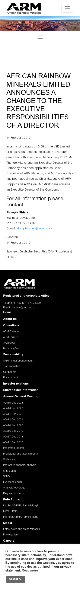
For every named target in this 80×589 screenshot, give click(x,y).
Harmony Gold (11, 348)
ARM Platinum (11, 331)
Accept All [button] (15, 579)
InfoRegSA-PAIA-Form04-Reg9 (20, 517)
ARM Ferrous (10, 337)
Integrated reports (13, 448)
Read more (30, 570)
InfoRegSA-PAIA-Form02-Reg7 (20, 505)
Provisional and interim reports (21, 454)
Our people (9, 372)
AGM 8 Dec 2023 (13, 408)
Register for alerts (13, 493)
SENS (6, 476)
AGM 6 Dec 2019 (13, 431)
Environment (10, 377)
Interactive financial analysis (19, 465)
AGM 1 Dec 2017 (13, 442)
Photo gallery (11, 535)
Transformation (11, 366)
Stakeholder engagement (17, 361)
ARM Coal (9, 343)
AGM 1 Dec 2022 (13, 414)
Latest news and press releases (21, 529)
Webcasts (9, 459)
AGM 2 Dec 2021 (13, 419)
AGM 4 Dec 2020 (13, 425)
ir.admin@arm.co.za (23, 307)
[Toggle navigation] (67, 8)
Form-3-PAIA (10, 511)
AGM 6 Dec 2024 (13, 403)
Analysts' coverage (14, 488)
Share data (9, 471)
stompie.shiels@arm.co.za (34, 228)
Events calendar (12, 482)
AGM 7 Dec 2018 (13, 437)
